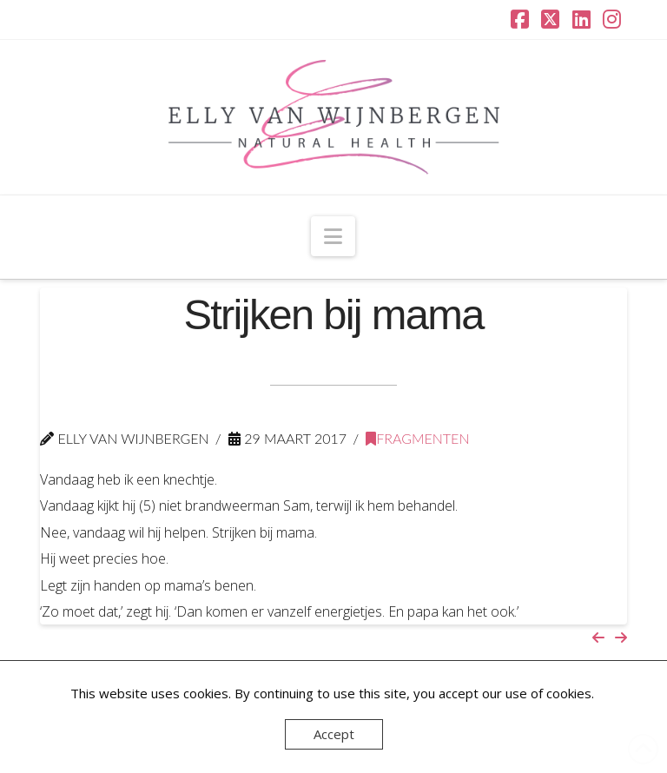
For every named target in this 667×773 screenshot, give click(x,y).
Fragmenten (417, 438)
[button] (333, 236)
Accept (334, 734)
